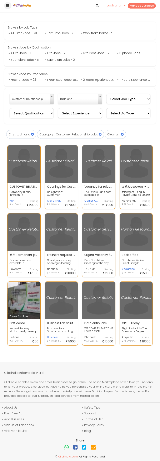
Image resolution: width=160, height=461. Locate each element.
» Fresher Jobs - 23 (22, 80)
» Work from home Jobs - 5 (98, 33)
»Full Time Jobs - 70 (23, 33)
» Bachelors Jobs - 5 (24, 60)
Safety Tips (92, 407)
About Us (11, 407)
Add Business (14, 419)
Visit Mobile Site (15, 431)
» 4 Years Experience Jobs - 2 (134, 80)
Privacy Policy (94, 425)
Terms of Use (93, 419)
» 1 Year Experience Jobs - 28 (62, 80)
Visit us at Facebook (19, 425)
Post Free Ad (13, 413)
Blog (87, 431)
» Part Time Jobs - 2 (59, 33)
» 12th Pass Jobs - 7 (95, 53)
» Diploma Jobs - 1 (130, 53)
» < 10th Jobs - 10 (20, 53)
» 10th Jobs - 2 (55, 53)
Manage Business (142, 6)
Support (90, 413)
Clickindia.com (68, 457)
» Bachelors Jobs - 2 (60, 60)
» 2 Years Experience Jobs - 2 (98, 80)
